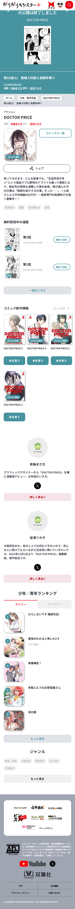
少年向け (26, 761)
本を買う (14, 361)
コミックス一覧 (55, 133)
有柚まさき (16, 88)
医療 (21, 207)
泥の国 (32, 712)
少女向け (9, 768)
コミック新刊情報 (16, 308)
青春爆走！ (35, 663)
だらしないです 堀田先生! (43, 614)
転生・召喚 (11, 761)
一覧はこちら (37, 290)
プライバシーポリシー (20, 892)
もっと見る (37, 739)
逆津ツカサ (35, 88)
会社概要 (54, 885)
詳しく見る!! (37, 497)
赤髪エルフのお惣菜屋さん (44, 687)
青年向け (9, 207)
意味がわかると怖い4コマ (43, 639)
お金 (47, 207)
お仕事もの (34, 207)
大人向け (54, 761)
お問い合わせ (54, 892)
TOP (21, 885)
